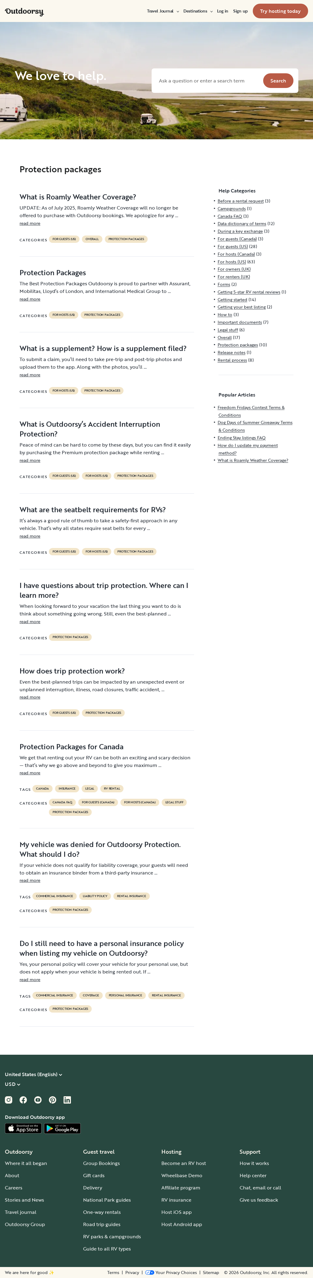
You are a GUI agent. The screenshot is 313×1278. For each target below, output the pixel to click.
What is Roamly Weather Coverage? (78, 197)
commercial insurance (54, 896)
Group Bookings (101, 1163)
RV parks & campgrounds (112, 1236)
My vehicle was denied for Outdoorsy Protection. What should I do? (100, 849)
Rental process (232, 360)
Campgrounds (232, 208)
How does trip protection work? (72, 671)
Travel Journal (163, 11)
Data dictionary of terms (242, 223)
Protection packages (126, 239)
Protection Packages (53, 272)
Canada (42, 789)
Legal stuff (174, 802)
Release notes (231, 352)
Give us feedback (259, 1199)
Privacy (132, 1272)
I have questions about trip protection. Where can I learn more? (104, 590)
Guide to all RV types (107, 1248)
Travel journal (20, 1212)
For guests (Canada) (98, 802)
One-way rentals (102, 1212)
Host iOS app (176, 1212)
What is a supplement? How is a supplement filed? (103, 348)
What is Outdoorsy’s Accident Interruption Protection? (90, 429)
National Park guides (107, 1199)
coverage (91, 995)
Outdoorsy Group (25, 1224)
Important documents (240, 322)
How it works (254, 1163)
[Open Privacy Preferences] (171, 1272)
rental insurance (131, 896)
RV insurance (176, 1199)
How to (225, 314)
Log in (222, 11)
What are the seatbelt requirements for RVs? (93, 509)
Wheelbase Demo (181, 1175)
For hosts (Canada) (139, 802)
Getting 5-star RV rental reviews (249, 292)
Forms (224, 284)
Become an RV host (183, 1163)
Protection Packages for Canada (71, 746)
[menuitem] (163, 11)
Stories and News (24, 1199)
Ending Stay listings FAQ (242, 437)
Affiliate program (180, 1187)
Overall (92, 239)
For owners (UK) (234, 269)
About (12, 1175)
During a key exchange (240, 231)
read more (30, 223)
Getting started (232, 299)
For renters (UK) (234, 276)
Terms (113, 1272)
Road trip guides (101, 1224)
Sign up (240, 11)
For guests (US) (64, 239)
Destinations (197, 11)
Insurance (67, 789)
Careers (13, 1187)
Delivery (92, 1187)
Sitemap (211, 1272)
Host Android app (181, 1224)
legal (89, 789)
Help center (253, 1175)
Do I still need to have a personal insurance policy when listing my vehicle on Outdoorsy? (102, 948)
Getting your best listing (242, 307)
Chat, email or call (260, 1187)
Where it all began (26, 1163)
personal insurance (125, 995)
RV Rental (112, 789)
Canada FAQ (62, 802)
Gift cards (94, 1175)
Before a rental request (241, 201)
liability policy (95, 896)
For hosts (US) (64, 315)
